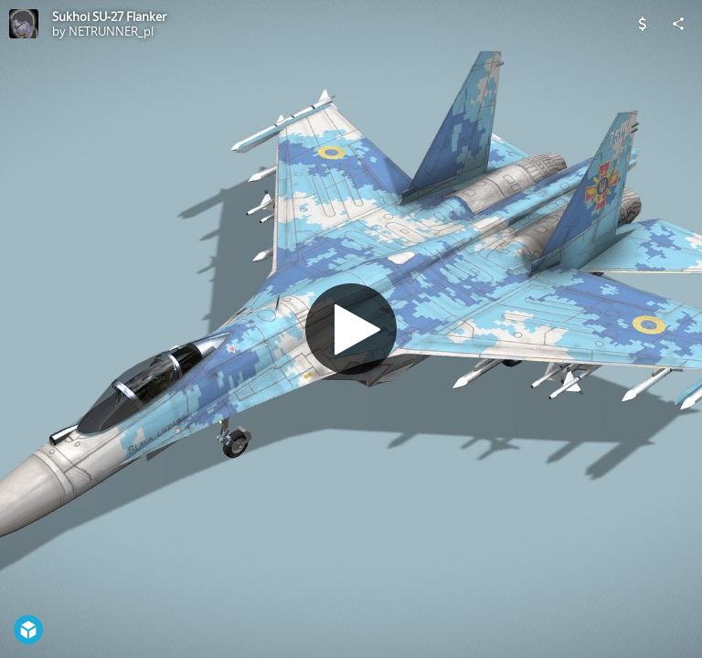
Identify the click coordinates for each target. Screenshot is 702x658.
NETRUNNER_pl (111, 31)
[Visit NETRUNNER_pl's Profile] (23, 23)
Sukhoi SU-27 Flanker (109, 16)
